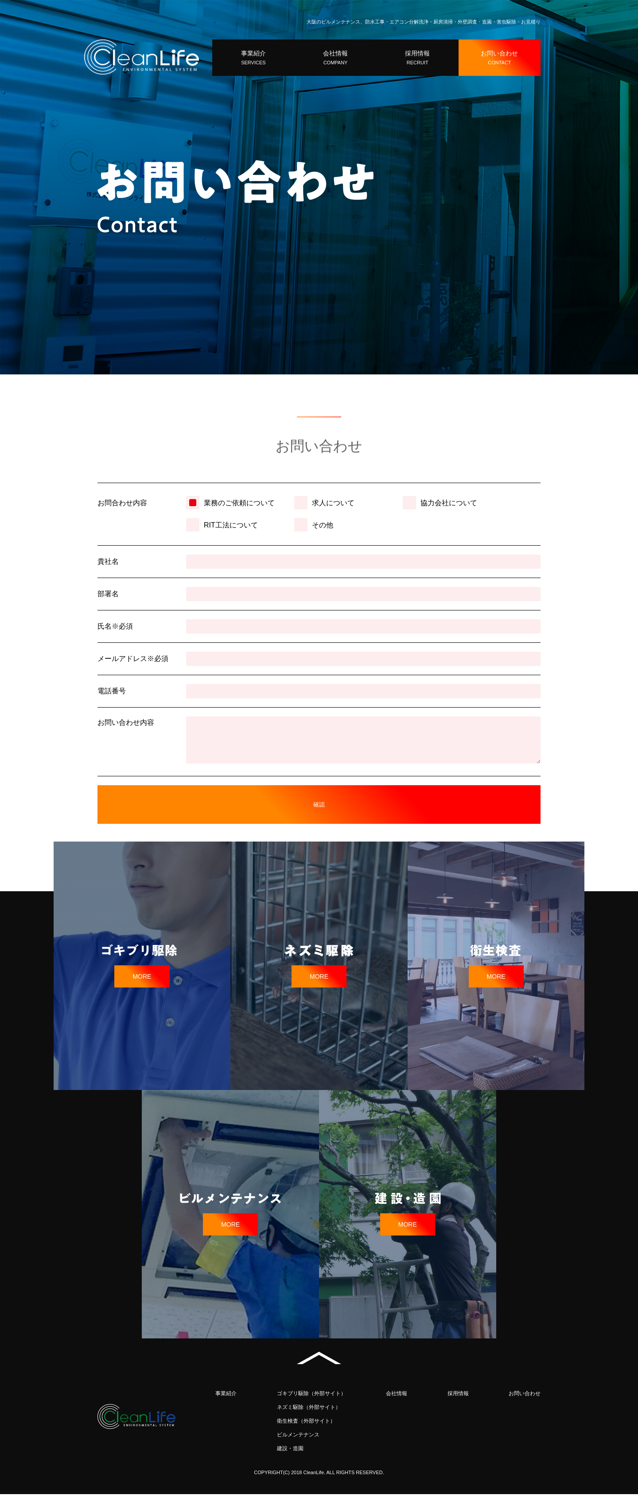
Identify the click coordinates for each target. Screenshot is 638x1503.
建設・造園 (290, 1457)
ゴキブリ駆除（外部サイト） (311, 1402)
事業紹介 (226, 1402)
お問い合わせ (525, 1402)
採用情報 (458, 1402)
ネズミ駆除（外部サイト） (309, 1416)
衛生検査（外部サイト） (306, 1430)
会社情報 (396, 1402)
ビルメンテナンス (298, 1443)
